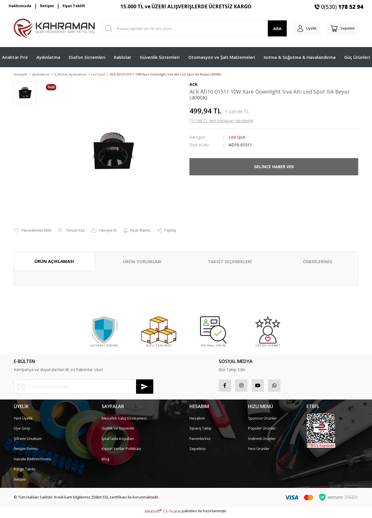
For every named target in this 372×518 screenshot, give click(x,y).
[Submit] (144, 387)
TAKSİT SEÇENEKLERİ (230, 262)
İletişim (47, 5)
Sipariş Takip (200, 430)
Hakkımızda (20, 5)
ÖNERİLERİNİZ (317, 262)
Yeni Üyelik (23, 420)
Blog (105, 461)
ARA (269, 28)
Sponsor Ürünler (262, 420)
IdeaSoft (153, 513)
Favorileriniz (200, 441)
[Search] (190, 28)
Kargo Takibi (24, 471)
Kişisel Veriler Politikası (121, 451)
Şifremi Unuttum (28, 441)
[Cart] (340, 28)
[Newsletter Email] (83, 387)
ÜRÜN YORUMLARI (142, 262)
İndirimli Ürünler (262, 441)
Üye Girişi (22, 430)
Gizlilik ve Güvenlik (118, 430)
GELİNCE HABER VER (274, 167)
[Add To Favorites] (32, 231)
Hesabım (197, 420)
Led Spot (237, 137)
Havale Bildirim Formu (32, 461)
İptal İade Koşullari (118, 441)
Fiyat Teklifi (74, 5)
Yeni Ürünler (259, 451)
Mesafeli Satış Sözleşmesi (124, 420)
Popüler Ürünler (262, 430)
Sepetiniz (197, 451)
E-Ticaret (173, 513)
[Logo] (54, 28)
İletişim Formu (26, 451)
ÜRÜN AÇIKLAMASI (54, 262)
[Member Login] (300, 28)
